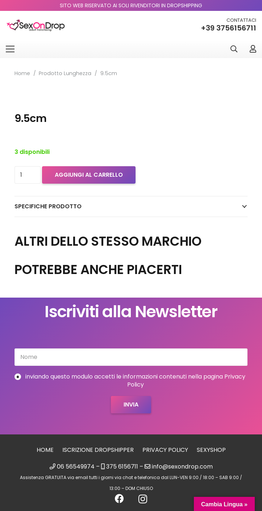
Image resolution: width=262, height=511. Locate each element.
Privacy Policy (165, 450)
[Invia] (131, 404)
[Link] (253, 49)
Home (22, 73)
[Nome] (131, 357)
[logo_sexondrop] (36, 25)
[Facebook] (119, 498)
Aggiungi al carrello (89, 175)
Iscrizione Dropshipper (98, 450)
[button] (233, 49)
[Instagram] (142, 499)
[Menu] (10, 49)
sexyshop (211, 450)
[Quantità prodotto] (27, 175)
